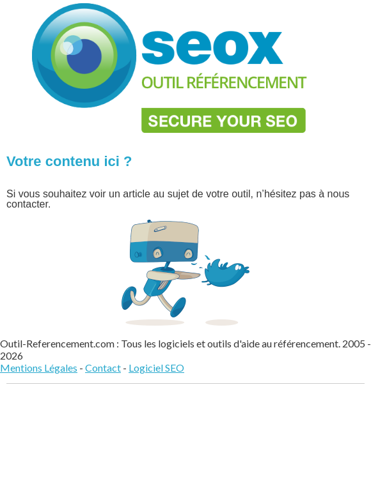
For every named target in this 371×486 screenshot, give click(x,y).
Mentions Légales (38, 367)
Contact (103, 367)
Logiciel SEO (156, 367)
